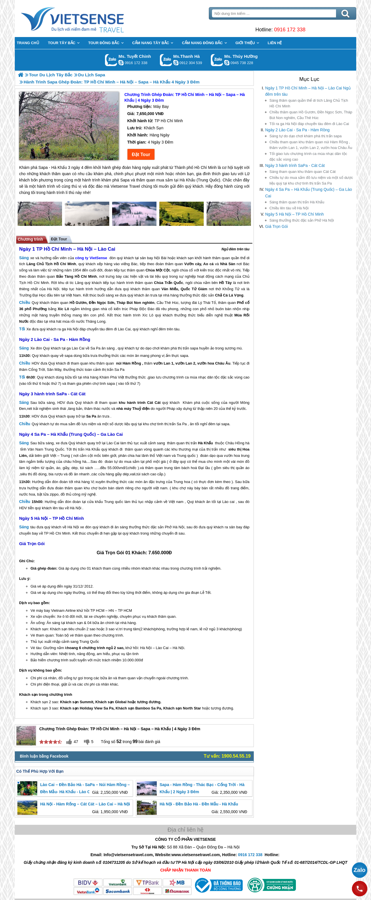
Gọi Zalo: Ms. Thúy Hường (217, 60)
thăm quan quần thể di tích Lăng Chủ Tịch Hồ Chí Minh (308, 103)
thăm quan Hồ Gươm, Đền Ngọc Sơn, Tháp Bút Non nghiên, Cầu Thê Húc (310, 115)
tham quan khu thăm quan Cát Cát (302, 171)
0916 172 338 (289, 29)
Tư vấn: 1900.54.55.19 (227, 756)
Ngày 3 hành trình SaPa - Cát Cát (295, 165)
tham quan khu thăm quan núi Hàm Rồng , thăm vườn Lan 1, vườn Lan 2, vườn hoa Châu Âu (310, 145)
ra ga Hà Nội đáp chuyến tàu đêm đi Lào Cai (309, 124)
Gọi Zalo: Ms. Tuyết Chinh (111, 60)
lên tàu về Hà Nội (289, 208)
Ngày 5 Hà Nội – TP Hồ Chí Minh (294, 214)
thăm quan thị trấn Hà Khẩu (296, 202)
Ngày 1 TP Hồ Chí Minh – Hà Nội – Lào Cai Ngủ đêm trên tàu (308, 91)
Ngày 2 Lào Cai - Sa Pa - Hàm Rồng (297, 130)
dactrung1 (227, 63)
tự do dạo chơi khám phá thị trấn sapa (305, 136)
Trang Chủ (86, 18)
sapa (194, 348)
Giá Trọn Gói (276, 226)
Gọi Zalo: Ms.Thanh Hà (166, 60)
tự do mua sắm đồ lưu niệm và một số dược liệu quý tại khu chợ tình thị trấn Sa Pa (311, 180)
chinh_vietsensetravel (121, 63)
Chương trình (30, 239)
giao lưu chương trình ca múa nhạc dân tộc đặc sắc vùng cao (308, 156)
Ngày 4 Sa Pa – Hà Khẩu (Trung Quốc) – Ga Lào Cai (308, 192)
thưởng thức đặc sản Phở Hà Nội (301, 220)
